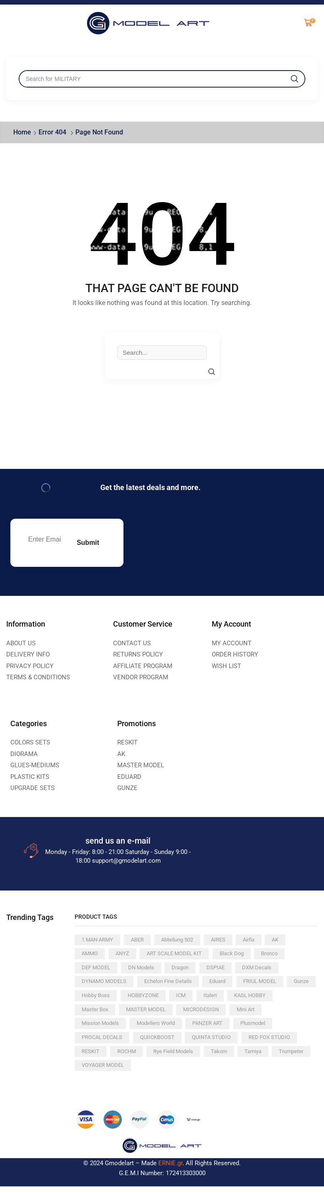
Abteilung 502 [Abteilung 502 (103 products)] (184, 940)
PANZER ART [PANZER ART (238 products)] (251, 1028)
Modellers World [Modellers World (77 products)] (197, 1028)
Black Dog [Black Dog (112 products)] (239, 955)
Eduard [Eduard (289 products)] (225, 984)
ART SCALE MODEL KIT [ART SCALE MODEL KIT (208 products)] (179, 955)
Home (22, 132)
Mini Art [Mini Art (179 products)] (92, 1028)
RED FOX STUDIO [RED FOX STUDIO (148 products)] (104, 1057)
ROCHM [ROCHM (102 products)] (191, 1057)
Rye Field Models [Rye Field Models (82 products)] (240, 1057)
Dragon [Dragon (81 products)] (185, 969)
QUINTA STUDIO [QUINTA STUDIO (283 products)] (264, 1042)
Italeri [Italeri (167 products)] (251, 998)
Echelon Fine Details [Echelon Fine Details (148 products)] (172, 984)
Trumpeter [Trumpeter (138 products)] (131, 1071)
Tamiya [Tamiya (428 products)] (91, 1071)
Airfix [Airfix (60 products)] (259, 940)
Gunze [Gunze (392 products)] (90, 998)
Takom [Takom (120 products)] (288, 1057)
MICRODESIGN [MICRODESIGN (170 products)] (261, 1013)
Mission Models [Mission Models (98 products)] (139, 1028)
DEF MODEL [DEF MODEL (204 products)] (97, 969)
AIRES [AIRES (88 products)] (227, 940)
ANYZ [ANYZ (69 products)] (124, 955)
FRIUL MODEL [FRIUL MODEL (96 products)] (270, 984)
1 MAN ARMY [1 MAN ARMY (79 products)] (99, 940)
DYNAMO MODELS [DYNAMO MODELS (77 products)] (106, 984)
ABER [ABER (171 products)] (141, 940)
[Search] (295, 79)
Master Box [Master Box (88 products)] (148, 1013)
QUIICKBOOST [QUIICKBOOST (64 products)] (207, 1042)
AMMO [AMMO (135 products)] (90, 955)
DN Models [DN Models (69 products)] (144, 969)
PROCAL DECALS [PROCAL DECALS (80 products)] (148, 1042)
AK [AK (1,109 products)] (287, 940)
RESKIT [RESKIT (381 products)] (153, 1057)
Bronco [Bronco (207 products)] (279, 955)
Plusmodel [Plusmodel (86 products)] (95, 1042)
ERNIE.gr (170, 1169)
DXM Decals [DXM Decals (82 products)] (265, 969)
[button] (308, 22)
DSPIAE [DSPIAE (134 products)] (222, 969)
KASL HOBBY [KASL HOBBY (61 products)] (99, 1013)
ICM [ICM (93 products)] (221, 998)
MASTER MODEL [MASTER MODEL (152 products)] (202, 1013)
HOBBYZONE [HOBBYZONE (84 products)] (182, 998)
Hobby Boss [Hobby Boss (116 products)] (131, 998)
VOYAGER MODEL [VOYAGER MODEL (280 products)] (185, 1071)
